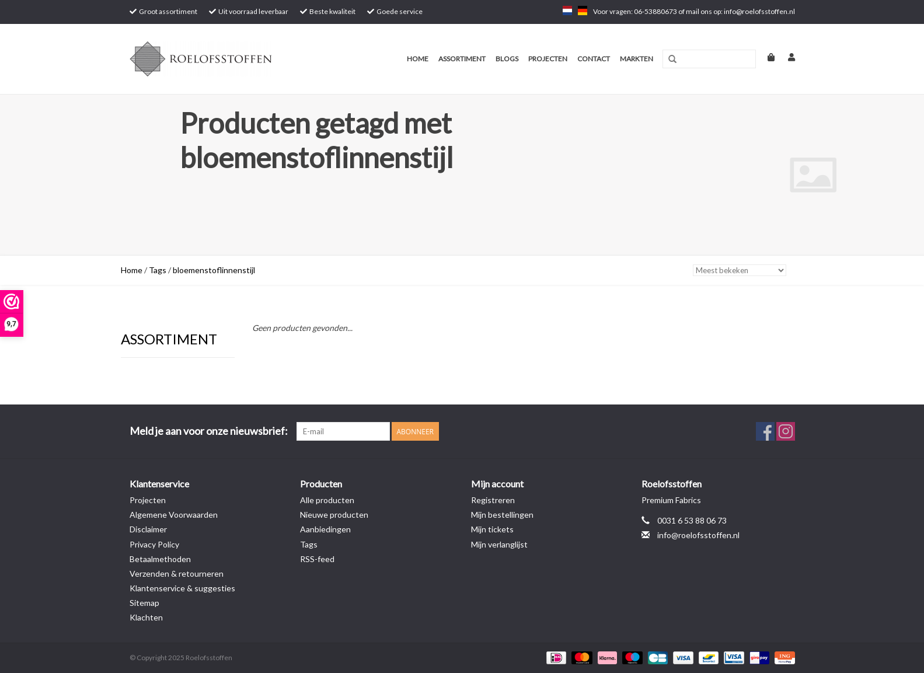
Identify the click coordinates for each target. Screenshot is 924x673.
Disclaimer (148, 529)
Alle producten (327, 500)
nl (567, 10)
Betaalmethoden (160, 559)
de (582, 10)
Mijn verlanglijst (499, 544)
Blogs (507, 58)
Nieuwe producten (334, 514)
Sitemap (144, 603)
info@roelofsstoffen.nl (698, 535)
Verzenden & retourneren (177, 573)
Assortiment (462, 58)
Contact (593, 58)
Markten (636, 58)
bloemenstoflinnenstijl (214, 270)
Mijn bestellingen (502, 514)
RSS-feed (317, 559)
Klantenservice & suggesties (182, 588)
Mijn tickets (492, 529)
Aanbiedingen (325, 529)
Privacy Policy (154, 544)
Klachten (146, 617)
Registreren (493, 500)
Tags (157, 270)
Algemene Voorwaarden (174, 514)
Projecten (547, 58)
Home (417, 58)
